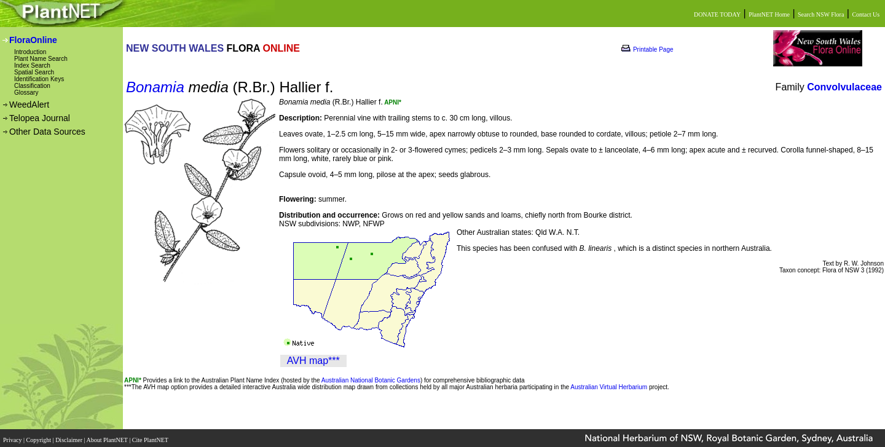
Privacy (13, 436)
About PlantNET (107, 436)
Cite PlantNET (151, 436)
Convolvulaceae (844, 87)
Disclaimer (69, 436)
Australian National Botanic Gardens (370, 380)
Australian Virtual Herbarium (608, 387)
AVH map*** (313, 360)
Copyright (39, 436)
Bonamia (155, 87)
